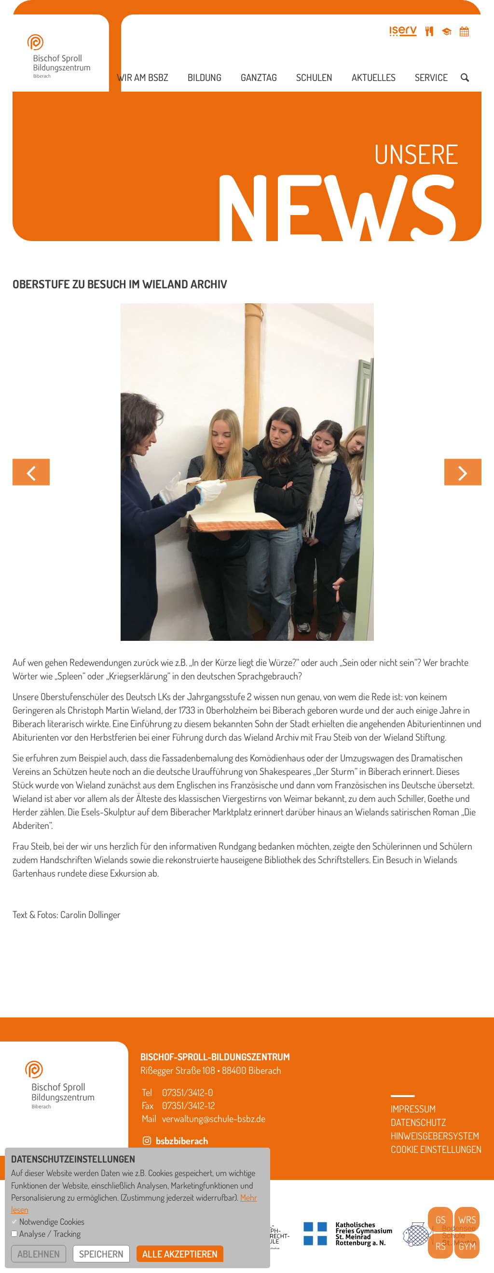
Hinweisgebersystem (435, 1135)
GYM (467, 1246)
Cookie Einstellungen (436, 1149)
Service (431, 77)
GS (441, 1219)
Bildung (204, 77)
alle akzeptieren (180, 1253)
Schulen (314, 77)
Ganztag (259, 77)
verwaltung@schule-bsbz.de (213, 1118)
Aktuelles (374, 77)
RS (441, 1246)
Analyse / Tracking (50, 1233)
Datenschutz (418, 1122)
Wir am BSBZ (142, 77)
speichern (101, 1253)
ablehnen (38, 1253)
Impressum (413, 1108)
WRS (467, 1219)
